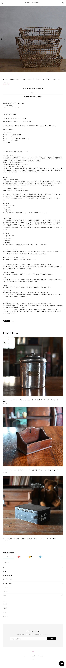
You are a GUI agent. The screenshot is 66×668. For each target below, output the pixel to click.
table (4, 567)
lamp (4, 595)
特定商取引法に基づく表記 (37, 655)
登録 (52, 638)
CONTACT (6, 616)
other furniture (7, 579)
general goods (7, 583)
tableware (6, 587)
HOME (5, 604)
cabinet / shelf (7, 575)
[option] (33, 39)
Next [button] (64, 39)
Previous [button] (1, 39)
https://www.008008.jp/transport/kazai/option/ (16, 190)
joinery (5, 591)
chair (4, 571)
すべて (8, 556)
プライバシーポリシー (27, 655)
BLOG (4, 612)
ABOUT (5, 608)
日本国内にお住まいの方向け (33, 97)
